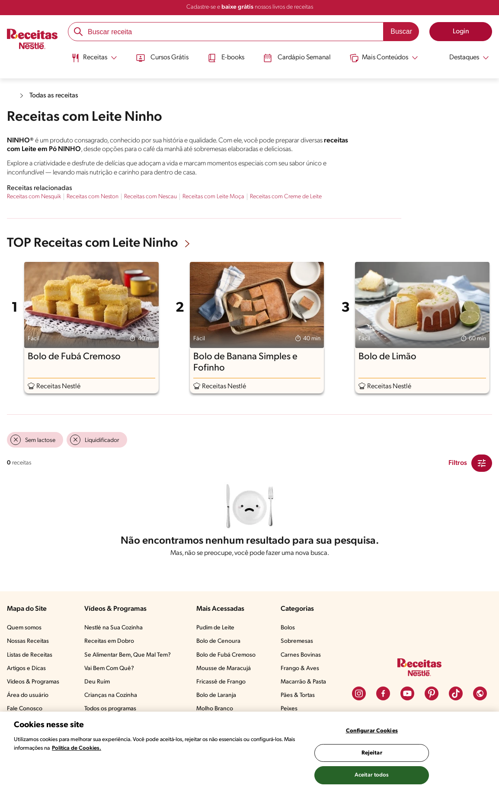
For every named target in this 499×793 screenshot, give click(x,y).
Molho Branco (214, 709)
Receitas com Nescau (150, 196)
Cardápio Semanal (297, 57)
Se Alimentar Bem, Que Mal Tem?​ (127, 655)
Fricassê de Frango (221, 682)
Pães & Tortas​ (298, 695)
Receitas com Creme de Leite (286, 196)
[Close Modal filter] (481, 463)
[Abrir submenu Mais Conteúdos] (384, 57)
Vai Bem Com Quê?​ (109, 668)
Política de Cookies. (76, 748)
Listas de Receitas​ (29, 655)
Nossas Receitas (28, 641)
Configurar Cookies (372, 731)
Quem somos (24, 628)
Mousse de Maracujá (223, 668)
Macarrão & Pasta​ (303, 682)
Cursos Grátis (162, 57)
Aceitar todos (372, 775)
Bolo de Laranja (216, 695)
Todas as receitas (54, 95)
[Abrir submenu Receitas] (93, 57)
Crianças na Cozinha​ (110, 695)
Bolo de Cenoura (218, 641)
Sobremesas (297, 641)
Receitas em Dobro (109, 641)
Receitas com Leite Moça (213, 196)
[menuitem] (93, 61)
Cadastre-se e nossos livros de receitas (249, 7)
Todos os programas (110, 709)
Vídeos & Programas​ (33, 682)
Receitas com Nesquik (34, 196)
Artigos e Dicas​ (26, 668)
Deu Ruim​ (97, 682)
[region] (249, 752)
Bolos (288, 628)
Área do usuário (27, 695)
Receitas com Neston (92, 196)
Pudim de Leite (215, 628)
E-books (225, 57)
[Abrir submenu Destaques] (464, 57)
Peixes (289, 709)
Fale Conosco (24, 709)
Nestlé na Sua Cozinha (113, 628)
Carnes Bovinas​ (301, 655)
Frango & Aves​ (300, 668)
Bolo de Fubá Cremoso (226, 655)
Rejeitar (371, 753)
